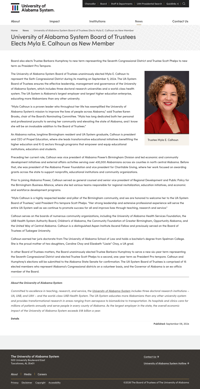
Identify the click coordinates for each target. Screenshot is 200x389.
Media (27, 374)
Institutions (97, 21)
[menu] (100, 21)
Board (103, 3)
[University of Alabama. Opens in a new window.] (23, 342)
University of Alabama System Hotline (166, 363)
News (139, 21)
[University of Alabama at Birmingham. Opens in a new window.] (71, 342)
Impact (55, 21)
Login (2, 1)
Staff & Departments (121, 3)
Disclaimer (27, 382)
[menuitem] (15, 21)
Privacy (14, 382)
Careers (42, 374)
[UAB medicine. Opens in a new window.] (169, 342)
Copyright (40, 382)
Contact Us (180, 21)
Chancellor (90, 3)
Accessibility (54, 382)
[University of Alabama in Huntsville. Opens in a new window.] (117, 342)
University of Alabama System (111, 291)
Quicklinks (171, 2)
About (15, 21)
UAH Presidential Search (149, 3)
